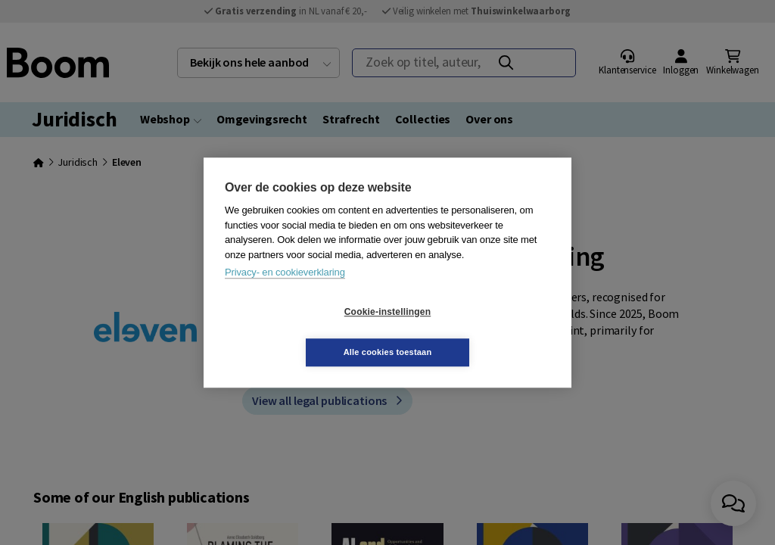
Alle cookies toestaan (478, 331)
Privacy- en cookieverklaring (285, 292)
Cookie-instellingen (297, 332)
